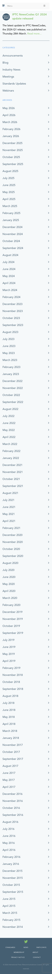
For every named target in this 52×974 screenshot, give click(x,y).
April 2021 (8, 521)
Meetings (8, 76)
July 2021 (8, 500)
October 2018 (11, 682)
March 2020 (9, 598)
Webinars (8, 90)
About (35, 952)
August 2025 (10, 171)
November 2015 (12, 878)
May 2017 (8, 780)
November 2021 (12, 472)
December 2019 (12, 612)
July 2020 (8, 570)
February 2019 (11, 668)
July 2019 (8, 640)
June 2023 (8, 346)
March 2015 (9, 913)
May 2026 (8, 108)
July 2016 (8, 829)
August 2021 (10, 493)
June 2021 (8, 507)
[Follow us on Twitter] (26, 942)
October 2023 (11, 318)
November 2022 (12, 388)
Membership (19, 952)
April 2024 (8, 283)
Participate (41, 947)
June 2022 (8, 423)
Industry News (11, 69)
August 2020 (10, 563)
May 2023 (8, 353)
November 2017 (12, 745)
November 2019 (12, 619)
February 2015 (11, 920)
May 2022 (8, 430)
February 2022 (11, 451)
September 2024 (12, 248)
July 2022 (8, 416)
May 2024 (8, 276)
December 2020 (12, 535)
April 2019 (8, 661)
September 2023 (12, 325)
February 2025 (11, 213)
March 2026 (9, 122)
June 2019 (8, 647)
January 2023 (10, 374)
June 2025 (8, 185)
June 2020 (8, 577)
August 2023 (10, 332)
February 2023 (11, 367)
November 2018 (12, 675)
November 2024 (12, 234)
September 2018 (12, 689)
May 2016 (8, 843)
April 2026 (8, 115)
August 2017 (10, 766)
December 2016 (12, 794)
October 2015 (11, 885)
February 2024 (11, 297)
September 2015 (12, 892)
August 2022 (10, 409)
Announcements (12, 55)
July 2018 (8, 703)
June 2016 (8, 836)
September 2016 (12, 815)
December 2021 (12, 465)
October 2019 (11, 626)
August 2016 (10, 822)
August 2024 (10, 255)
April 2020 (8, 591)
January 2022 (10, 458)
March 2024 (9, 290)
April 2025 (8, 199)
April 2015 (8, 906)
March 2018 (9, 731)
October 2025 (11, 157)
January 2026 (10, 136)
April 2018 (8, 724)
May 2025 (8, 192)
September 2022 (12, 402)
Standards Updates (14, 83)
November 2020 (12, 542)
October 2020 (11, 549)
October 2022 (11, 395)
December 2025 (12, 143)
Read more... (34, 33)
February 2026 (11, 129)
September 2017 (12, 759)
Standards (10, 947)
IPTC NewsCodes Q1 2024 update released (29, 16)
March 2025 (9, 206)
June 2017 (8, 773)
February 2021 (11, 528)
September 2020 (12, 556)
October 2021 (11, 479)
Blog (5, 62)
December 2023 (12, 304)
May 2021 (8, 514)
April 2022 (8, 437)
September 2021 (12, 486)
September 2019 (12, 633)
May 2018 (8, 717)
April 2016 (8, 850)
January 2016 (10, 864)
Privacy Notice (18, 957)
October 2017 (11, 752)
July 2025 (8, 178)
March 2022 (9, 444)
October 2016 (11, 808)
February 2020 (11, 605)
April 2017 (8, 787)
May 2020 (8, 584)
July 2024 (8, 262)
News (26, 947)
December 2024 (12, 227)
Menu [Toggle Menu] (26, 6)
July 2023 (8, 339)
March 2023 (9, 360)
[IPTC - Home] (3, 5)
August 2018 (10, 696)
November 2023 (12, 311)
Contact (37, 957)
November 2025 (12, 150)
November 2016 (12, 801)
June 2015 (8, 899)
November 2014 (12, 927)
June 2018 (8, 710)
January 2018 (10, 738)
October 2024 (11, 241)
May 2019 (8, 654)
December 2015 (12, 871)
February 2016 (11, 857)
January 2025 (10, 220)
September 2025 (12, 164)
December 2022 (12, 381)
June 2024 (8, 269)
